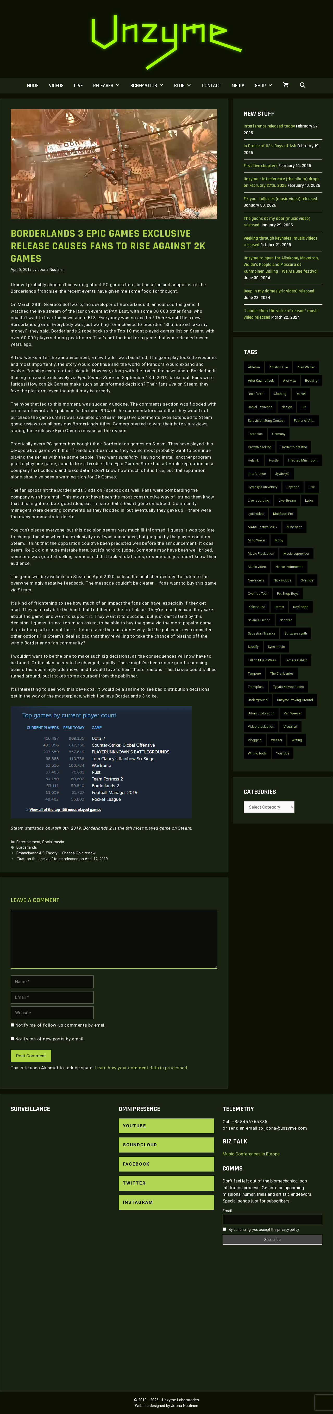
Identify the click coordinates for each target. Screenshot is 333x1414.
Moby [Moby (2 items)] (279, 540)
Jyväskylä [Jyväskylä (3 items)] (282, 474)
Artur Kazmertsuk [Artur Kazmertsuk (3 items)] (261, 380)
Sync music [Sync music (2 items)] (276, 647)
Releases (109, 85)
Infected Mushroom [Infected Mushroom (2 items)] (303, 460)
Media (238, 85)
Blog (185, 85)
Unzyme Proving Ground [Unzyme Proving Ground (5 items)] (295, 700)
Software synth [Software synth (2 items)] (296, 633)
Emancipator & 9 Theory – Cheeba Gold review (56, 853)
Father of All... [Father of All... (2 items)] (304, 421)
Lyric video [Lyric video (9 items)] (256, 514)
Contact (211, 85)
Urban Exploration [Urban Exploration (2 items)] (261, 713)
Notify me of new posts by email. (50, 1038)
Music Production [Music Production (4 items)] (261, 553)
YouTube (134, 1125)
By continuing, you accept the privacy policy (261, 1229)
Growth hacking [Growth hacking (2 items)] (259, 447)
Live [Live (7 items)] (312, 487)
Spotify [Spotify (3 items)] (253, 647)
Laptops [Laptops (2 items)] (293, 487)
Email (227, 1211)
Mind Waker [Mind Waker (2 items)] (256, 540)
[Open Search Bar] (302, 85)
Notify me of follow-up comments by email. (61, 1025)
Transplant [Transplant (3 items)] (256, 687)
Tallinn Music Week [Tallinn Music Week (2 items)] (262, 660)
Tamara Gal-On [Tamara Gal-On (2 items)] (296, 660)
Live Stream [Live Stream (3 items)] (287, 500)
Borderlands (26, 847)
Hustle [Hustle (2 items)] (274, 460)
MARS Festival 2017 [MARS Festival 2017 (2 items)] (262, 527)
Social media (53, 842)
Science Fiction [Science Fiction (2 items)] (259, 620)
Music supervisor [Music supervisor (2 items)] (296, 553)
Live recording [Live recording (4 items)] (258, 500)
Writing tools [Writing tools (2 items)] (257, 753)
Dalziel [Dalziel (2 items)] (301, 394)
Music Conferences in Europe (251, 1153)
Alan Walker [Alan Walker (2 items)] (306, 367)
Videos (56, 85)
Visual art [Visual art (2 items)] (290, 726)
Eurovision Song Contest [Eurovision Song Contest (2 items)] (266, 421)
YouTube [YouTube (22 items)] (282, 753)
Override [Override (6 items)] (307, 580)
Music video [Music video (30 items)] (257, 567)
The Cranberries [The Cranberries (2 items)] (282, 673)
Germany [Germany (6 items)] (278, 434)
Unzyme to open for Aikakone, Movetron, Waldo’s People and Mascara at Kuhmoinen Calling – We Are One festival (281, 264)
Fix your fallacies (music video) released (280, 199)
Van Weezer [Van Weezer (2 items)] (292, 713)
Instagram (138, 1202)
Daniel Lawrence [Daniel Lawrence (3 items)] (260, 407)
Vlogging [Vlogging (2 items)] (255, 740)
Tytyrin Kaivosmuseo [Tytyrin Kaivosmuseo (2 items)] (288, 687)
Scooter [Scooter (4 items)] (286, 620)
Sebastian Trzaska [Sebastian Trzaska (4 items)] (261, 633)
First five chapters (261, 166)
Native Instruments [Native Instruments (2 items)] (289, 567)
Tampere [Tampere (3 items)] (254, 673)
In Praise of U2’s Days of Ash (270, 146)
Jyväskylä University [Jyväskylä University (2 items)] (262, 487)
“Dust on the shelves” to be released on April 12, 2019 (62, 859)
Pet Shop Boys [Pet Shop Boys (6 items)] (288, 594)
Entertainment (28, 842)
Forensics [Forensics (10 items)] (255, 434)
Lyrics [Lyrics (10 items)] (309, 500)
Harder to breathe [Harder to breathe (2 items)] (294, 447)
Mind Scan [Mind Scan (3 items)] (294, 527)
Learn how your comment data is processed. (142, 1067)
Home (33, 85)
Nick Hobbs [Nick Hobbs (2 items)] (282, 580)
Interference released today (269, 126)
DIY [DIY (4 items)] (303, 407)
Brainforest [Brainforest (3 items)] (256, 394)
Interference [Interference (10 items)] (257, 474)
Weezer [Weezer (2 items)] (276, 740)
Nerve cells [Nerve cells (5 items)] (256, 580)
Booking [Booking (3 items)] (311, 380)
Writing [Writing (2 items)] (297, 740)
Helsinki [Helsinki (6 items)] (254, 460)
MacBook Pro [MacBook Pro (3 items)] (283, 514)
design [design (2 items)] (287, 407)
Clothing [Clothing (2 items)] (280, 394)
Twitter (134, 1183)
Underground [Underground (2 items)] (258, 700)
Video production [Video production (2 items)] (261, 726)
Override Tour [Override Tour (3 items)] (258, 594)
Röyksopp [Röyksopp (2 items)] (301, 607)
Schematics (149, 85)
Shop (266, 85)
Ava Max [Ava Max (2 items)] (289, 380)
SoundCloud (140, 1144)
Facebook (136, 1164)
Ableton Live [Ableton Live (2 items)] (278, 367)
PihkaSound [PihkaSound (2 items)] (256, 607)
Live (78, 85)
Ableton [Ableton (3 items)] (254, 367)
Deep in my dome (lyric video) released (279, 291)
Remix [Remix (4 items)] (279, 607)
